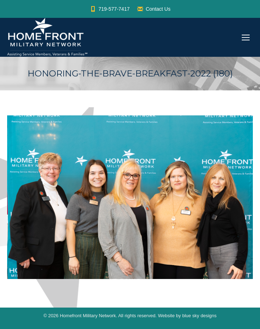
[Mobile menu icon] (246, 37)
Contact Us (153, 9)
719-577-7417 (109, 9)
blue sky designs (199, 315)
